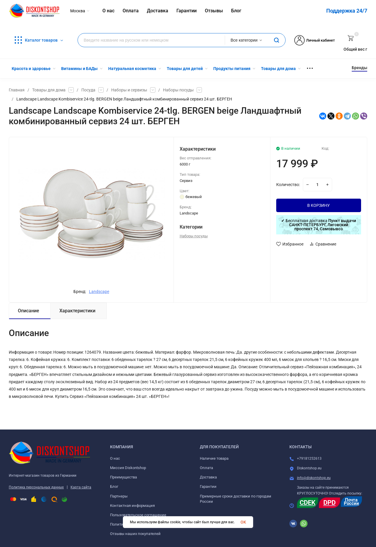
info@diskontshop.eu (314, 478)
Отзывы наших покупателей (135, 533)
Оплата (206, 468)
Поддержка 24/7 (346, 11)
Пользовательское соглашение (138, 515)
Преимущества (123, 477)
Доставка (208, 477)
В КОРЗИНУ (318, 205)
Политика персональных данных (36, 487)
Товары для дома (49, 90)
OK (243, 522)
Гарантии (208, 486)
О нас (115, 458)
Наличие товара (214, 458)
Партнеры (119, 496)
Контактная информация (132, 505)
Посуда (88, 90)
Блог (114, 486)
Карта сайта (81, 487)
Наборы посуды (178, 90)
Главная (17, 90)
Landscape (99, 291)
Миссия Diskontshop (128, 468)
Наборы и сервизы (129, 90)
